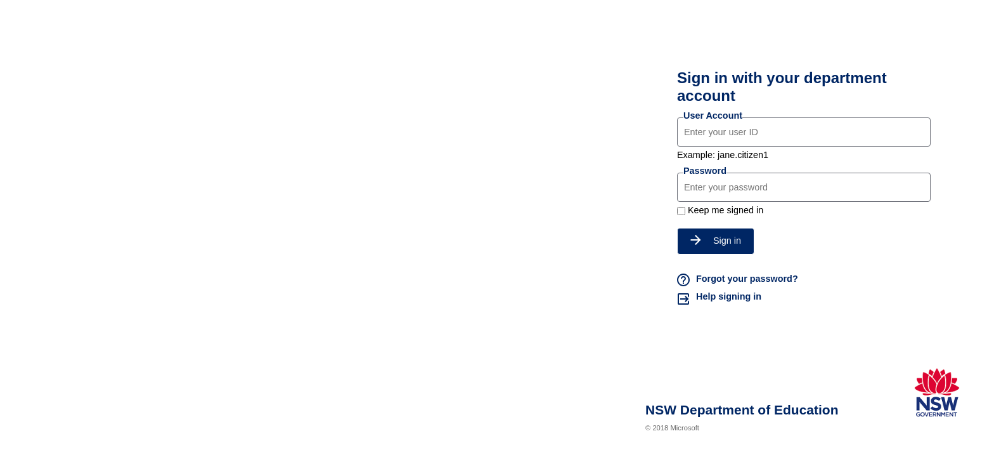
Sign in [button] (715, 240)
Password (704, 171)
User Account (712, 115)
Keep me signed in (725, 210)
